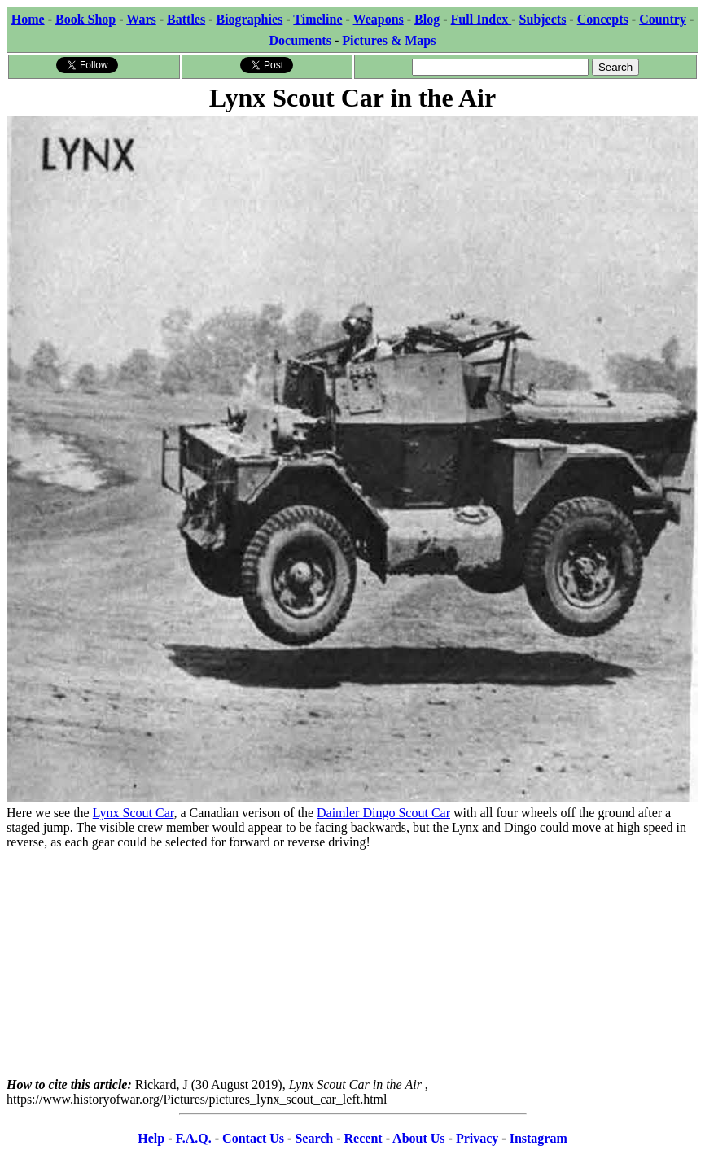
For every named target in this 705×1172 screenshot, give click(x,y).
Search (314, 1138)
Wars (140, 19)
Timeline (317, 19)
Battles (186, 19)
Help (151, 1138)
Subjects (543, 19)
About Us (418, 1138)
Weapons (378, 19)
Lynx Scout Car (133, 813)
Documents (300, 40)
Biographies (249, 19)
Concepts (602, 19)
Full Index (481, 19)
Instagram (538, 1138)
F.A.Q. (193, 1138)
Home (28, 19)
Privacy (477, 1138)
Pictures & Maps (389, 40)
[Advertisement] (352, 964)
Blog (427, 19)
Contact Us (253, 1138)
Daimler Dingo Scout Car (383, 813)
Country (662, 19)
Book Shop (85, 19)
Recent (363, 1138)
